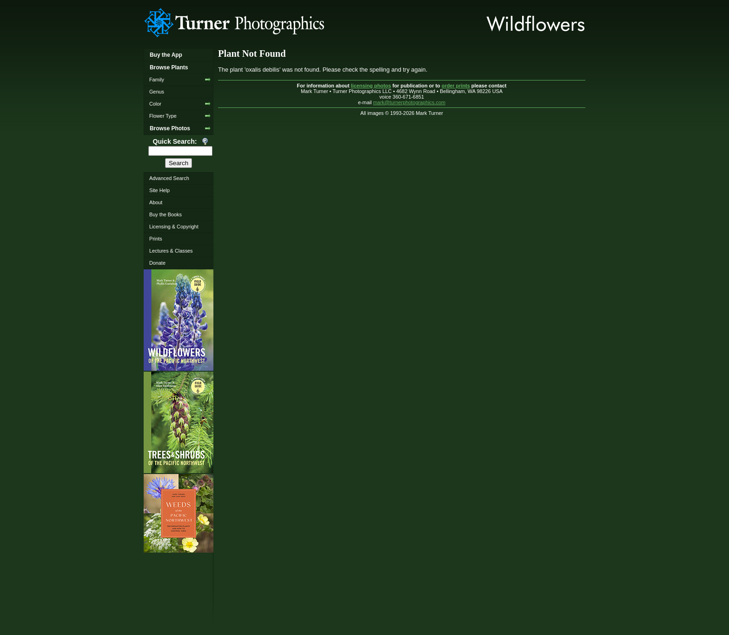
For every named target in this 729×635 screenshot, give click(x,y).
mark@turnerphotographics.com (409, 102)
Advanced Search (169, 178)
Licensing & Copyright (174, 226)
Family (156, 79)
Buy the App (166, 55)
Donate (157, 263)
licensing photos (371, 85)
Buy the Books (165, 214)
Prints (155, 238)
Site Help (159, 190)
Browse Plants (169, 67)
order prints (456, 85)
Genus (156, 91)
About (155, 202)
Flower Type (163, 116)
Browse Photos (170, 128)
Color (155, 104)
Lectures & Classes (171, 251)
